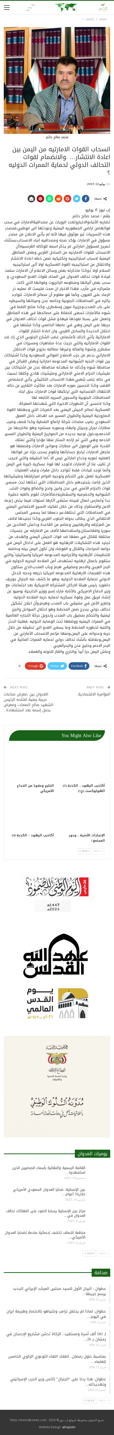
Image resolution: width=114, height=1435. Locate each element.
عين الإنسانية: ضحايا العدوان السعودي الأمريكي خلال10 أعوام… (49, 1192)
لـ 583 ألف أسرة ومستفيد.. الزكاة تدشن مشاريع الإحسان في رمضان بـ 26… (56, 1336)
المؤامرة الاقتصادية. (93, 694)
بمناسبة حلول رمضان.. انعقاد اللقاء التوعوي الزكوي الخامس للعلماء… (57, 1359)
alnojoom (68, 1427)
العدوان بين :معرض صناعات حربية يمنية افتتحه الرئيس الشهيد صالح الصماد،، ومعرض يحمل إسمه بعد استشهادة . (28, 702)
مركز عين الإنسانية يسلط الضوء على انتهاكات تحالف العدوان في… (45, 1213)
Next (84, 851)
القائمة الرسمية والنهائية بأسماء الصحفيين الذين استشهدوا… (48, 1170)
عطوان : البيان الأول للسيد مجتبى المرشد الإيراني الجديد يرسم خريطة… (59, 1291)
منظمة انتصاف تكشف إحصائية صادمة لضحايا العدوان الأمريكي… (45, 1235)
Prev (98, 851)
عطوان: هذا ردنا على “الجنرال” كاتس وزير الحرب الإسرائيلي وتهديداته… (58, 1382)
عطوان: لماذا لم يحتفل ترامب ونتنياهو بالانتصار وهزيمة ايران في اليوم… (56, 1314)
